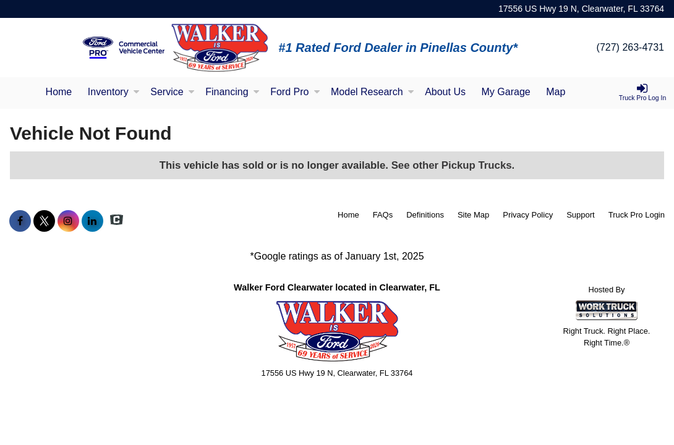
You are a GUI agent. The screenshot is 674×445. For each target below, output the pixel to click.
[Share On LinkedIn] (92, 221)
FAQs (383, 214)
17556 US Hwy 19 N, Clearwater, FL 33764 (581, 9)
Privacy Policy (528, 214)
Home (59, 92)
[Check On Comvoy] (116, 221)
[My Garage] (506, 93)
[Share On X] (44, 221)
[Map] (555, 93)
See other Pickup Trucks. (453, 165)
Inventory (114, 92)
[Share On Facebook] (20, 221)
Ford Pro (295, 92)
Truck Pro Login (636, 214)
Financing (232, 92)
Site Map (473, 214)
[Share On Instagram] (68, 221)
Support (580, 214)
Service (172, 92)
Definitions (425, 214)
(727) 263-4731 (630, 47)
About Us (445, 92)
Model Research (372, 92)
